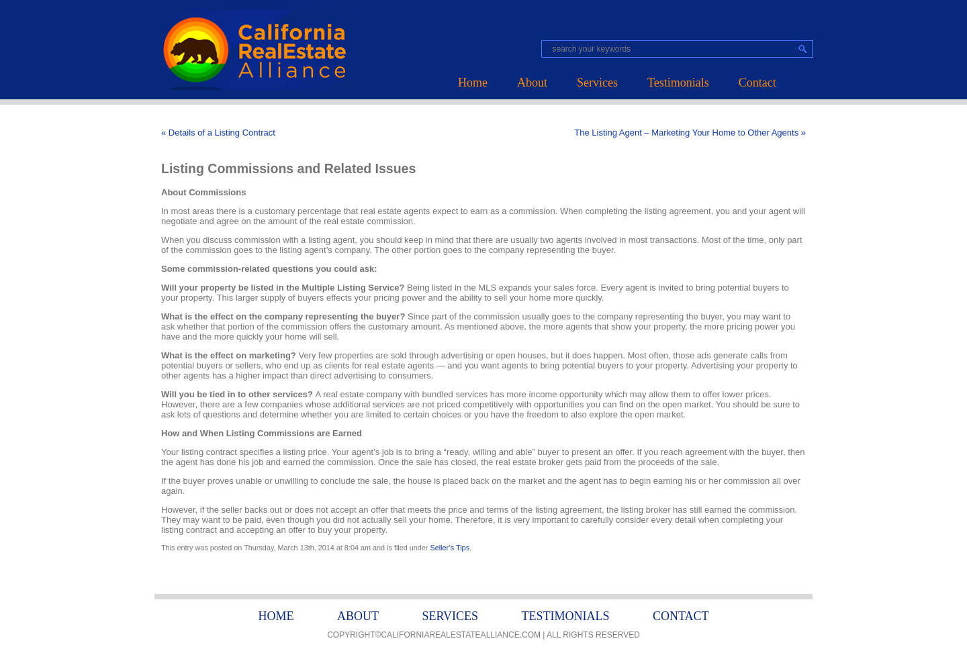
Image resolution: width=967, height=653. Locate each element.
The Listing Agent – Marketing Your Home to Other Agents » (690, 133)
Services (597, 82)
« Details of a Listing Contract (218, 133)
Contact (757, 82)
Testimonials (678, 82)
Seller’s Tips (449, 548)
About (532, 82)
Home (473, 82)
